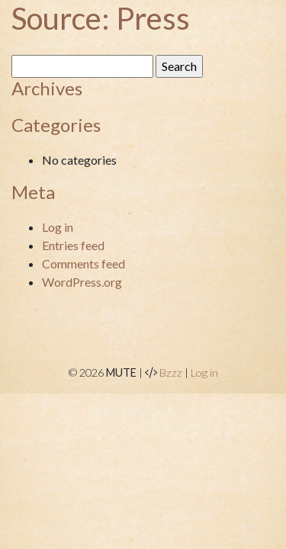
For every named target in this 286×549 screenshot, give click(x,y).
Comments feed (83, 263)
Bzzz (170, 372)
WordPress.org (82, 281)
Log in (57, 227)
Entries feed (73, 245)
